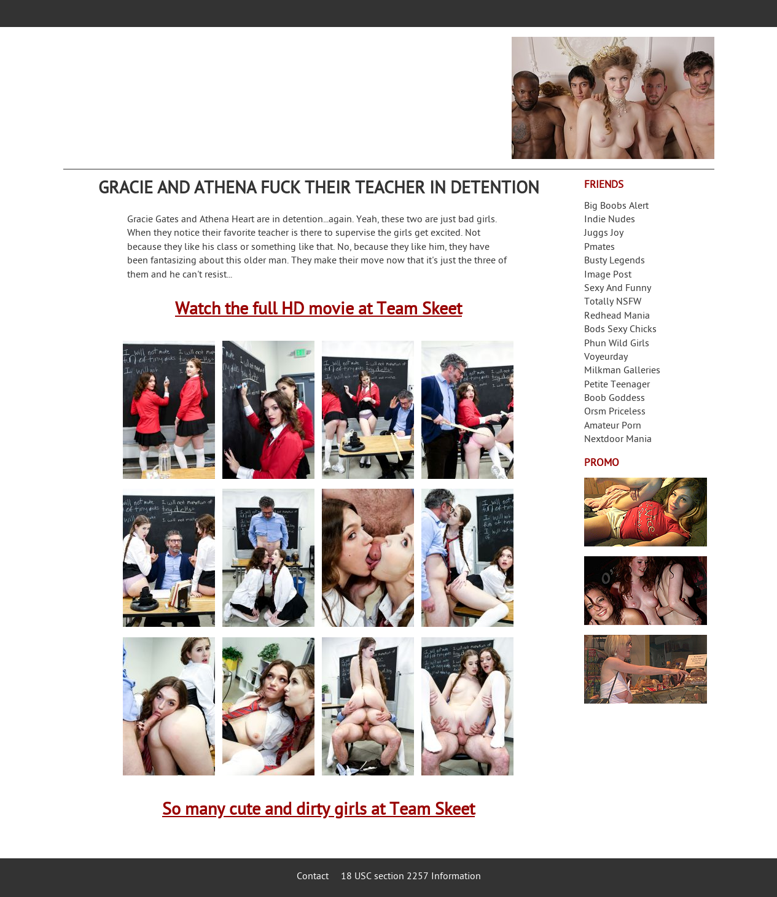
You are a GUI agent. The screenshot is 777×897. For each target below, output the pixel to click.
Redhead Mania (617, 316)
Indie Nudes (609, 220)
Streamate (645, 512)
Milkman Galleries (622, 371)
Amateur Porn (612, 426)
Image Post (607, 275)
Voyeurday (606, 357)
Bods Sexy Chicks (620, 330)
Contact (313, 877)
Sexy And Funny (617, 288)
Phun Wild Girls (616, 344)
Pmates (599, 247)
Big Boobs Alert (616, 206)
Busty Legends (614, 261)
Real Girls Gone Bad (645, 590)
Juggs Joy (603, 233)
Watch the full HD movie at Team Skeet (318, 310)
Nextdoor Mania (618, 439)
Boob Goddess (614, 398)
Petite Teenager (617, 385)
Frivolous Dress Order (645, 669)
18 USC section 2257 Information (411, 877)
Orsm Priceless (615, 412)
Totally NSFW (612, 302)
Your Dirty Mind (257, 90)
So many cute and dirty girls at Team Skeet (318, 810)
